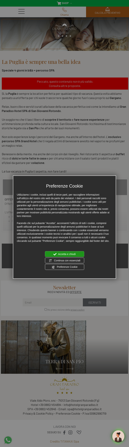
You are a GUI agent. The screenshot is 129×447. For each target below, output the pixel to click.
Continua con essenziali (64, 260)
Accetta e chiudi (64, 254)
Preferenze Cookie (64, 267)
